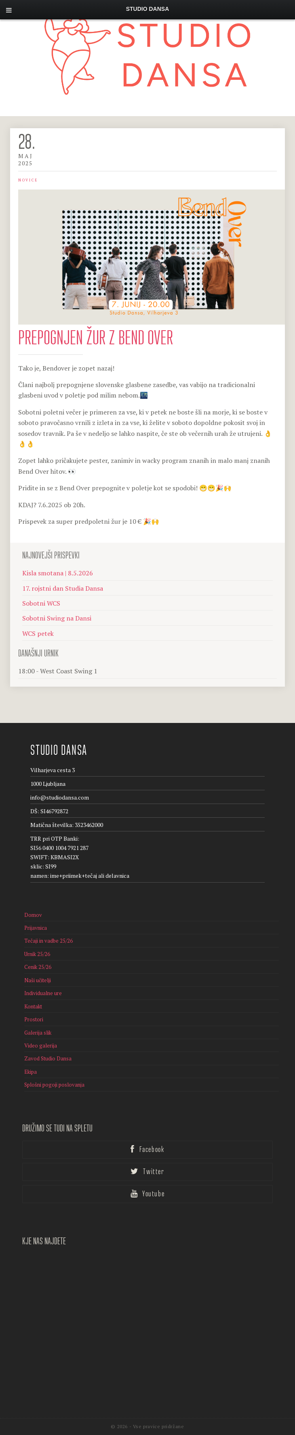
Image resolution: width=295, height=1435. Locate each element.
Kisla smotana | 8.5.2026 (57, 573)
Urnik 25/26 (37, 954)
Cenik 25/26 (37, 967)
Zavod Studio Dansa (48, 1058)
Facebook (147, 1149)
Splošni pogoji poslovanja (54, 1084)
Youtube (147, 1193)
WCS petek (38, 633)
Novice (28, 180)
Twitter (147, 1171)
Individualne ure (43, 993)
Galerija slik (37, 1032)
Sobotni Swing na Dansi (56, 618)
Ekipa (30, 1071)
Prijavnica (35, 927)
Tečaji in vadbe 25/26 (48, 940)
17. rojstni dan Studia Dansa (62, 588)
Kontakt (33, 1006)
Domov (33, 914)
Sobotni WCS (41, 603)
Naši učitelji (37, 980)
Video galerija (40, 1045)
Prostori (33, 1019)
